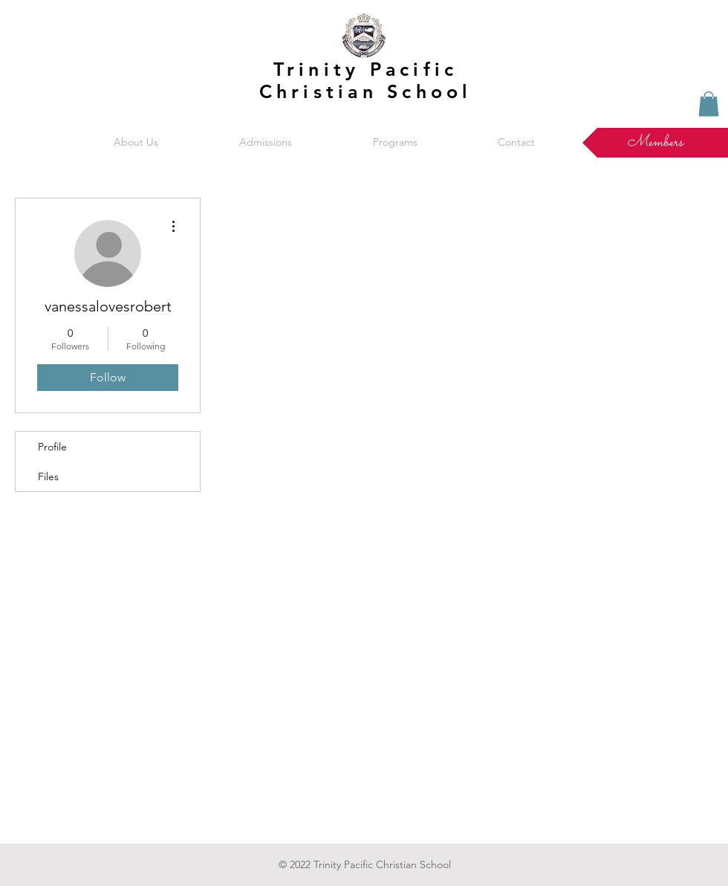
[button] (135, 142)
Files (48, 476)
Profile (52, 446)
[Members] (655, 143)
